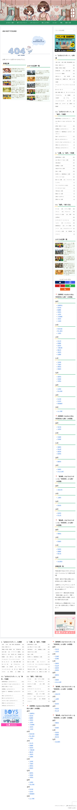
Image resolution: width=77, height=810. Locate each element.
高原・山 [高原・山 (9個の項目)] (72, 79)
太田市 (59, 429)
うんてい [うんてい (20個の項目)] (59, 223)
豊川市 (59, 553)
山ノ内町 (59, 411)
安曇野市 (59, 305)
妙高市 (59, 513)
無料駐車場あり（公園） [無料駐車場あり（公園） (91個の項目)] (65, 157)
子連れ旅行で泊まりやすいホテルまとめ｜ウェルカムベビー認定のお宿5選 (65, 573)
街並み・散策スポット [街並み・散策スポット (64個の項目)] (65, 65)
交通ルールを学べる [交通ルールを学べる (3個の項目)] (65, 197)
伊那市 (59, 312)
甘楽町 (59, 437)
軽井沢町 (59, 329)
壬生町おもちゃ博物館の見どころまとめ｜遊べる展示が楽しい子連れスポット (65, 605)
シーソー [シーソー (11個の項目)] (58, 229)
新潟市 (59, 505)
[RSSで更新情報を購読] (65, 289)
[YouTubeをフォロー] (60, 285)
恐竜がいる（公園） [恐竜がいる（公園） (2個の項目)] (65, 199)
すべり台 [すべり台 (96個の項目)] (59, 209)
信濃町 (59, 354)
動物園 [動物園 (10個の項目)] (65, 79)
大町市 (59, 318)
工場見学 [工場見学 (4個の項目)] (60, 98)
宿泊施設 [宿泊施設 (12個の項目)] (58, 79)
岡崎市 (59, 533)
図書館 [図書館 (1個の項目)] (65, 106)
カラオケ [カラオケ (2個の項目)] (65, 104)
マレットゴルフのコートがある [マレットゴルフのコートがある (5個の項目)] (65, 185)
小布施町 (59, 316)
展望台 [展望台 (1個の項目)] (72, 104)
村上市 (59, 515)
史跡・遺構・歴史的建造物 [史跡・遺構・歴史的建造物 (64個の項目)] (68, 62)
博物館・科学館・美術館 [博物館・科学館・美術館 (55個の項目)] (65, 68)
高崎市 (59, 447)
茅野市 (59, 366)
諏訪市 (59, 350)
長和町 (59, 379)
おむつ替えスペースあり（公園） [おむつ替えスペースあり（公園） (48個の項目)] (65, 160)
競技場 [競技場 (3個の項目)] (58, 104)
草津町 (59, 439)
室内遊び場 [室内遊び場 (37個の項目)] (59, 71)
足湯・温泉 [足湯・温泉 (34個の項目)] (70, 71)
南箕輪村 (59, 403)
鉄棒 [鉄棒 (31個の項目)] (72, 215)
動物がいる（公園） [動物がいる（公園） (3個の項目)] (65, 194)
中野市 (59, 381)
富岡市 (59, 453)
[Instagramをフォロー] (70, 282)
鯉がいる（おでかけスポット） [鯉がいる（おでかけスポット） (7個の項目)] (65, 139)
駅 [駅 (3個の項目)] (72, 101)
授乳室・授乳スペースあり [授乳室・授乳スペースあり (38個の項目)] (65, 126)
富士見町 (59, 391)
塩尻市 (59, 345)
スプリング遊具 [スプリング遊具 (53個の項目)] (69, 209)
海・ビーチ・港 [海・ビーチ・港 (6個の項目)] (70, 92)
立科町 (59, 362)
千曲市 (59, 364)
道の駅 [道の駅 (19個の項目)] (71, 76)
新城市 (59, 541)
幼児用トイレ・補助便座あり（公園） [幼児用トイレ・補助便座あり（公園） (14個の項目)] (65, 174)
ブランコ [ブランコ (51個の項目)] (59, 212)
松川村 (59, 399)
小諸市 (59, 333)
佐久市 (59, 341)
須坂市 (59, 352)
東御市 (59, 369)
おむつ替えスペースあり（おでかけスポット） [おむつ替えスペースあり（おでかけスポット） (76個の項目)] (65, 122)
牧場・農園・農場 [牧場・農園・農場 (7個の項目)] (60, 92)
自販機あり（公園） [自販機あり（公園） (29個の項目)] (65, 166)
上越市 (59, 497)
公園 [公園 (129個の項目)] (57, 62)
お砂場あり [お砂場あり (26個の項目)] (65, 217)
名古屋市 (59, 561)
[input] (65, 30)
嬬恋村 (59, 451)
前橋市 (59, 469)
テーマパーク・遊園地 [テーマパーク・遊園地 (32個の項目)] (65, 74)
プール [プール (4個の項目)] (70, 98)
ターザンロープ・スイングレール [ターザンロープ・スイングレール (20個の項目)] (65, 220)
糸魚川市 (59, 489)
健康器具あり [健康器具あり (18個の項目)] (59, 226)
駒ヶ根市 (59, 331)
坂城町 (59, 343)
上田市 (59, 314)
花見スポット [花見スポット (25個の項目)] (60, 76)
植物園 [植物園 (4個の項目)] (71, 95)
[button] (74, 30)
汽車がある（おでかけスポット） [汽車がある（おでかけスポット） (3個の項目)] (65, 148)
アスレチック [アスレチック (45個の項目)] (70, 212)
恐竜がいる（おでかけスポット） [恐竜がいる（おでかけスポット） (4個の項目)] (65, 145)
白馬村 (59, 389)
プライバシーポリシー (60, 805)
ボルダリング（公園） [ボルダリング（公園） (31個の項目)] (61, 215)
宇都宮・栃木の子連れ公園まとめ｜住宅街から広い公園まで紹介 (65, 580)
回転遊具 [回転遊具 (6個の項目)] (71, 231)
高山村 (59, 449)
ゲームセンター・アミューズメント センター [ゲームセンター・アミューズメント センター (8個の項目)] (65, 86)
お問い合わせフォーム (71, 805)
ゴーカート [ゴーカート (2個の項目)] (65, 234)
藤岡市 (59, 461)
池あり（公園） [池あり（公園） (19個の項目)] (65, 171)
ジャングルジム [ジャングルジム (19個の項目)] (69, 223)
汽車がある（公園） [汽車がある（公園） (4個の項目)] (65, 191)
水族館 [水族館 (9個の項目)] (65, 82)
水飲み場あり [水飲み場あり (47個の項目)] (65, 163)
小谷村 (59, 321)
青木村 (59, 307)
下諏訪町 (59, 347)
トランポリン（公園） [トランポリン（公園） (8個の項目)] (61, 231)
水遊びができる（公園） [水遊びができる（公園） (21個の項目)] (65, 169)
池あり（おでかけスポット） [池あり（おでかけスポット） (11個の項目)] (65, 137)
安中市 (59, 427)
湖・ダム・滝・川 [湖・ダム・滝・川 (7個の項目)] (65, 90)
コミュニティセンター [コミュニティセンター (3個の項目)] (61, 101)
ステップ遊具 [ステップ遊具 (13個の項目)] (70, 226)
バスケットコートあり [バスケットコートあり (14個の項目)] (65, 177)
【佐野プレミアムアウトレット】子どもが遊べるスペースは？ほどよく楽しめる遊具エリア (65, 587)
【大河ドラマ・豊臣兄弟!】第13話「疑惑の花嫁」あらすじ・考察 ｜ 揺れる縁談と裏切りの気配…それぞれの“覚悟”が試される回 (65, 596)
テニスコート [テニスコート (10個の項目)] (71, 180)
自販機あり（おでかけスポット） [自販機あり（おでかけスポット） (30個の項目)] (65, 129)
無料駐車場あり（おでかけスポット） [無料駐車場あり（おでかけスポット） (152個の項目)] (65, 119)
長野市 (59, 376)
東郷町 (59, 551)
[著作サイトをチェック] (60, 282)
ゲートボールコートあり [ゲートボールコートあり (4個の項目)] (65, 188)
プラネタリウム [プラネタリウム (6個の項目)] (60, 95)
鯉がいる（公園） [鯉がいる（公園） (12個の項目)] (60, 180)
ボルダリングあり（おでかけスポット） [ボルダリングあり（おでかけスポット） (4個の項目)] (65, 142)
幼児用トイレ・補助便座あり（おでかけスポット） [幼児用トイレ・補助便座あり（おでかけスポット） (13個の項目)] (65, 133)
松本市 (59, 401)
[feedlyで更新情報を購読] (70, 285)
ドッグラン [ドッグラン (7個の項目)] (65, 183)
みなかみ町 (60, 471)
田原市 (59, 549)
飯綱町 (59, 310)
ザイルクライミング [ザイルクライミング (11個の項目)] (69, 229)
